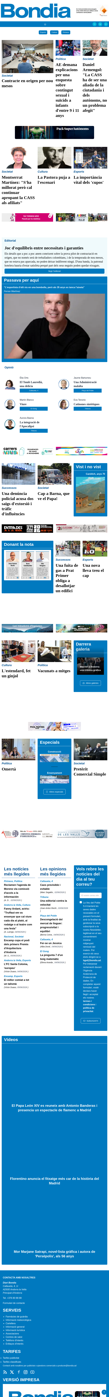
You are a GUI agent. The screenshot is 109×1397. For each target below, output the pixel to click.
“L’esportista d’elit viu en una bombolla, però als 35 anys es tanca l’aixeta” (44, 287)
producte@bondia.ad (67, 1365)
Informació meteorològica (18, 1320)
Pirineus (66, 32)
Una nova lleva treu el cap (93, 570)
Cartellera (10, 1323)
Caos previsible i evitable (50, 887)
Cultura (54, 32)
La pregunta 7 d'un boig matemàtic (51, 957)
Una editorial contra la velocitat (53, 902)
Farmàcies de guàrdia (17, 1316)
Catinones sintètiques (86, 404)
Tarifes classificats (12, 1362)
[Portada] (45, 24)
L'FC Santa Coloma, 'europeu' (16, 966)
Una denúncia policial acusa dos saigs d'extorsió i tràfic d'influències (17, 503)
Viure (23, 404)
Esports (43, 32)
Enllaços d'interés (14, 1344)
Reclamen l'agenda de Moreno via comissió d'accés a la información (17, 891)
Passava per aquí (21, 280)
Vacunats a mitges (54, 670)
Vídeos (11, 1039)
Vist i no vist (88, 466)
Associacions (12, 1333)
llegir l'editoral (54, 271)
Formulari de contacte (14, 1303)
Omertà (9, 769)
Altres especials (54, 792)
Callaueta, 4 (33, 391)
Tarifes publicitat (11, 1358)
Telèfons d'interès (14, 1340)
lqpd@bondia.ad (92, 960)
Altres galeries (90, 683)
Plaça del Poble (88, 391)
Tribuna (87, 409)
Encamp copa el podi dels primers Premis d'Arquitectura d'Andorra (17, 946)
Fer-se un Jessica (51, 943)
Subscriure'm (90, 1021)
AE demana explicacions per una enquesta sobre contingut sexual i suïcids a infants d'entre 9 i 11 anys (67, 90)
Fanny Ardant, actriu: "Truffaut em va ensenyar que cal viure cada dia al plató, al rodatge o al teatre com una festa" (18, 918)
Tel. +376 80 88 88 (12, 1298)
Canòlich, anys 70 (95, 474)
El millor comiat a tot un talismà (16, 982)
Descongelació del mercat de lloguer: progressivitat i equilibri (51, 925)
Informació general (15, 1327)
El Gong (34, 409)
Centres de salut (14, 1337)
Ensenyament (54, 773)
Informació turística (15, 1330)
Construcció (54, 752)
